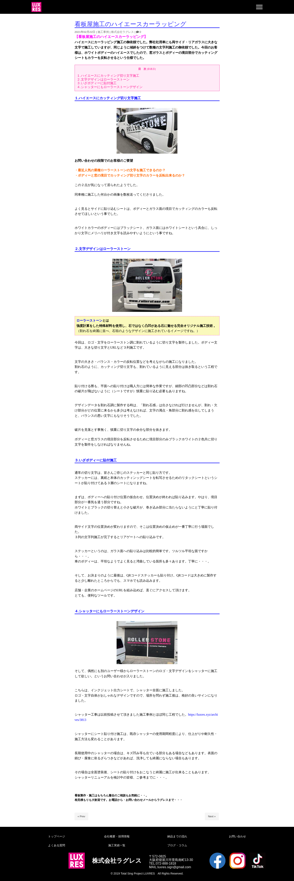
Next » (212, 816)
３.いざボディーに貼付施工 (97, 83)
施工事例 (103, 31)
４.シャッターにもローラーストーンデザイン (110, 87)
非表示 (151, 69)
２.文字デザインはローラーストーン (103, 79)
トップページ (56, 836)
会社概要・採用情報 (117, 836)
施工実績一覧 (116, 845)
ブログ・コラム (177, 845)
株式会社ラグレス (122, 31)
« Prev (81, 816)
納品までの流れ (177, 836)
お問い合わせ (237, 836)
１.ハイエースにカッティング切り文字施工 (108, 75)
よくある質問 (56, 845)
